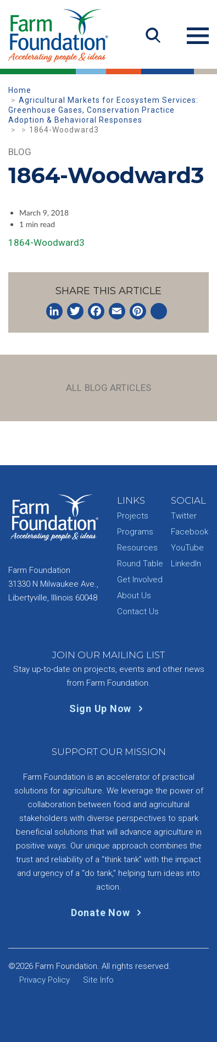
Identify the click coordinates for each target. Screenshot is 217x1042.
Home (19, 90)
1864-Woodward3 (46, 242)
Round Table (140, 564)
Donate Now (108, 912)
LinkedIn (186, 564)
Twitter (184, 516)
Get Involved (140, 580)
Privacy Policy (44, 980)
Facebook (189, 532)
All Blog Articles (108, 387)
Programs (135, 532)
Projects (132, 516)
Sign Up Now (108, 708)
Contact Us (138, 611)
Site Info (98, 980)
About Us (134, 595)
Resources (137, 548)
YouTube (187, 548)
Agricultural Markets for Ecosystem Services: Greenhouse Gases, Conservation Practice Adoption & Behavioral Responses (103, 110)
